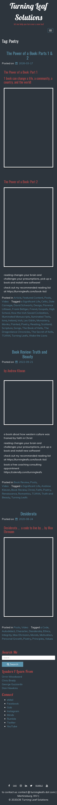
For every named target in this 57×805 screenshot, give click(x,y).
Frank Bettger (20, 309)
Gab (9, 707)
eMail (10, 699)
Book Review (21, 482)
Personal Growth (12, 638)
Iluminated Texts (41, 316)
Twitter (11, 722)
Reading (35, 324)
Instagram (13, 711)
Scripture (7, 328)
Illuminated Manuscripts (16, 316)
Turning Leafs (20, 335)
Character (22, 631)
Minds (10, 715)
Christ (31, 489)
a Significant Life (30, 301)
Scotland (46, 324)
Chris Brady (9, 680)
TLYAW (6, 335)
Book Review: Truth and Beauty (29, 354)
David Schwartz (23, 305)
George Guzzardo (12, 684)
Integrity (7, 634)
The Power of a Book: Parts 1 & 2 (29, 55)
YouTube (12, 726)
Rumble (11, 718)
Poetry (25, 324)
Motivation (46, 634)
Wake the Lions (38, 335)
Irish (20, 320)
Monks (6, 324)
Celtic (44, 301)
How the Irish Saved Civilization (29, 312)
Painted (15, 324)
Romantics (24, 493)
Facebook (13, 703)
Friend (33, 309)
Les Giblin (29, 320)
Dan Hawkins (10, 688)
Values (49, 638)
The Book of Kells (32, 328)
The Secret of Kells (42, 331)
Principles (38, 638)
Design (38, 305)
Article (17, 297)
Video (5, 301)
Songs (17, 328)
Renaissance (9, 493)
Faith (39, 489)
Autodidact (8, 631)
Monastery (42, 320)
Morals (34, 634)
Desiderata (29, 513)
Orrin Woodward (12, 676)
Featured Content (33, 297)
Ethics (46, 631)
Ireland (12, 320)
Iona (4, 320)
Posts (47, 297)
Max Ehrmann (21, 634)
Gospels (43, 309)
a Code (44, 627)
